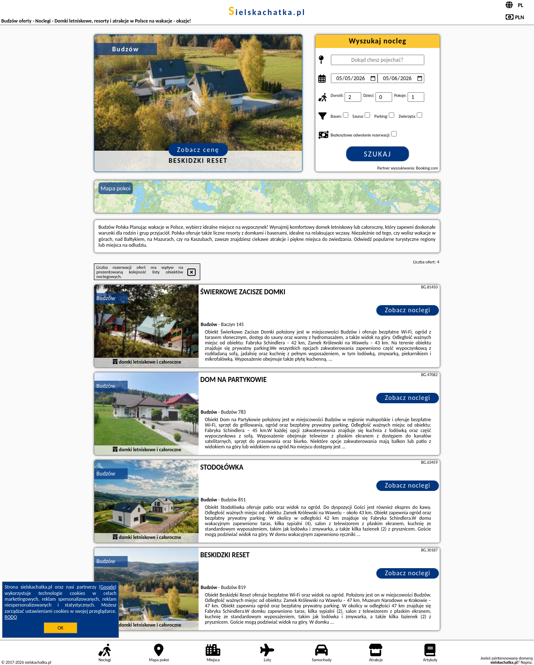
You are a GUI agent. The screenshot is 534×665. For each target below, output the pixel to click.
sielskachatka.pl (266, 12)
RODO (11, 617)
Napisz (526, 662)
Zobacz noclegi (408, 310)
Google (108, 587)
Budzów (105, 298)
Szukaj (377, 154)
